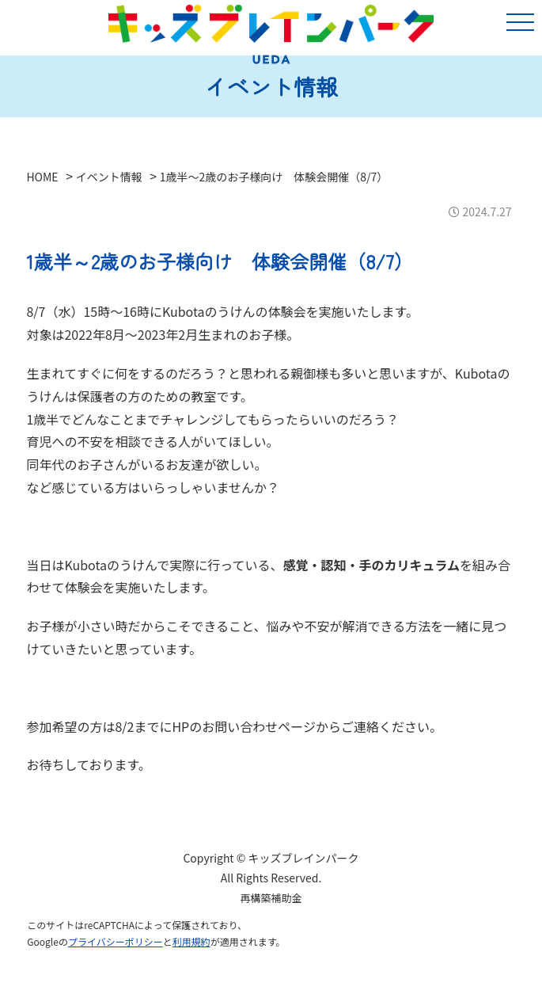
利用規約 (191, 941)
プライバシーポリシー (115, 941)
